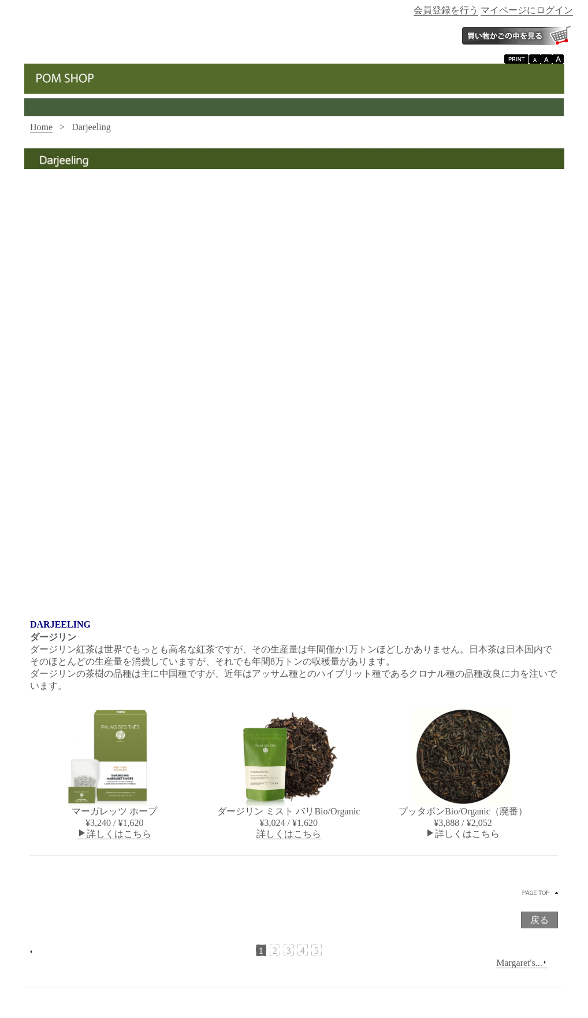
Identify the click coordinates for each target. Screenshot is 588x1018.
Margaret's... (521, 963)
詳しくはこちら (114, 834)
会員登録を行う (446, 10)
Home (41, 127)
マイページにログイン (527, 10)
